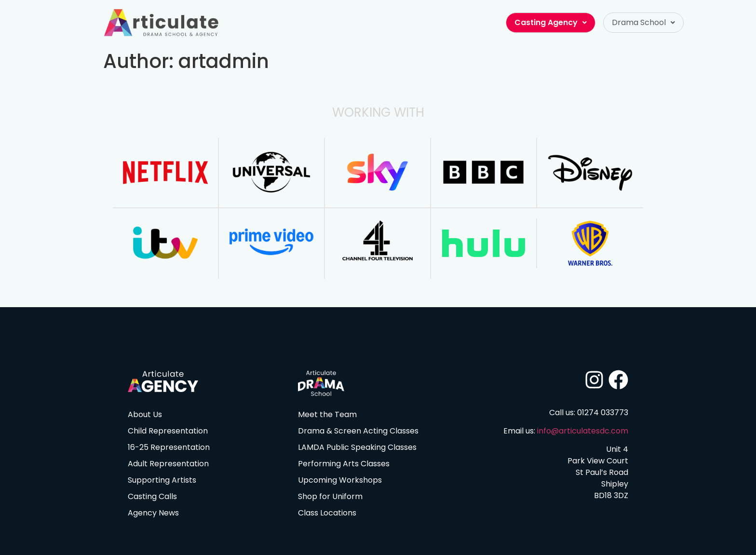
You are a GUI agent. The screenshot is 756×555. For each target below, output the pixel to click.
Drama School (643, 22)
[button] (643, 22)
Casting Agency (550, 22)
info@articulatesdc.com (582, 430)
